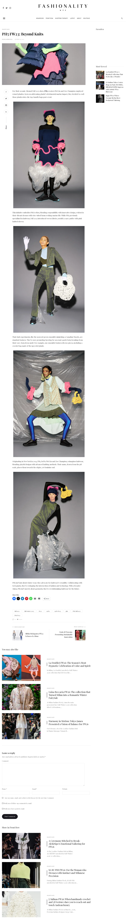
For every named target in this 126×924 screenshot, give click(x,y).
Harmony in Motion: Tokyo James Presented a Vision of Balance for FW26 (68, 723)
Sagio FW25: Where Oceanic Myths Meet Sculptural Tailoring (113, 98)
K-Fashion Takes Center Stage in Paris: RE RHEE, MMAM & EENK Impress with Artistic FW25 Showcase (114, 87)
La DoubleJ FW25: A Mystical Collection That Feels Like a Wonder (114, 74)
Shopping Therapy (61, 18)
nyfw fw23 (58, 611)
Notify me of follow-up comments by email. (18, 803)
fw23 (40, 611)
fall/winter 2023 (29, 611)
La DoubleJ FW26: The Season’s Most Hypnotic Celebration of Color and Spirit (70, 664)
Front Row (49, 18)
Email (34, 789)
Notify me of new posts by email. (14, 809)
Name (4, 789)
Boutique (86, 18)
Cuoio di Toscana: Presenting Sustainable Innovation (63, 634)
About (79, 18)
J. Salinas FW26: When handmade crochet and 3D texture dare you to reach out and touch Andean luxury (70, 902)
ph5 (67, 611)
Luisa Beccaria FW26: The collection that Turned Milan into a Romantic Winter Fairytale (69, 694)
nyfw (48, 611)
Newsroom (40, 18)
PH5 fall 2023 (76, 611)
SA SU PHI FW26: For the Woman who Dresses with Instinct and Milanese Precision (67, 873)
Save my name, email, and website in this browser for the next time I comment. (29, 798)
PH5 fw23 (17, 615)
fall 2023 (17, 611)
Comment (5, 761)
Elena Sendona (7, 39)
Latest (72, 18)
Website (64, 789)
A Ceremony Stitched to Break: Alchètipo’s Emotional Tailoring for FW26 (67, 843)
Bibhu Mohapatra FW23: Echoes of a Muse (34, 635)
